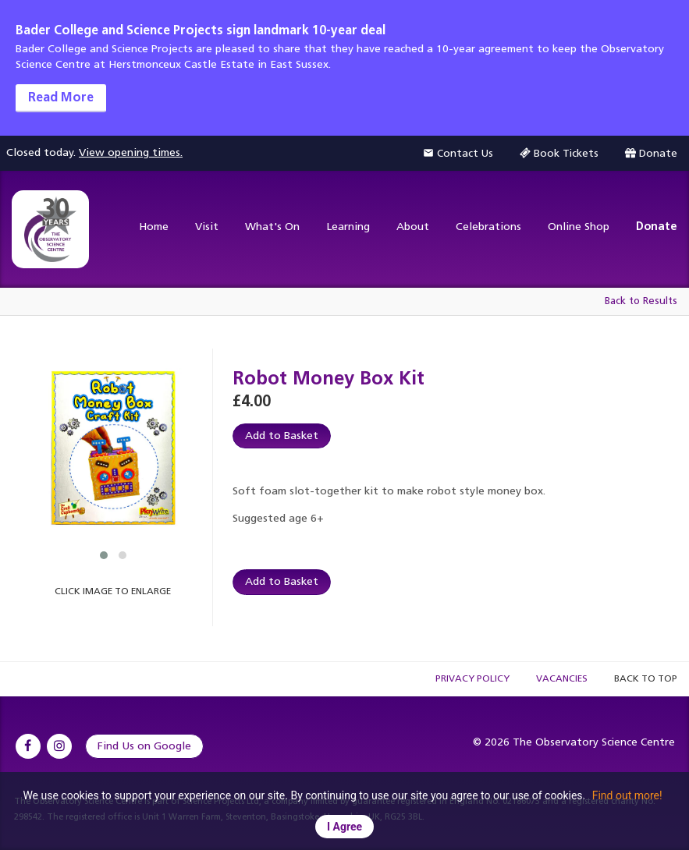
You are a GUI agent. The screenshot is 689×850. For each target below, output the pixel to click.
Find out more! (627, 795)
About (412, 226)
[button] (103, 555)
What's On (272, 226)
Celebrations (488, 226)
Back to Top (645, 678)
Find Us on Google (144, 746)
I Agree (344, 826)
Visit (206, 226)
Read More (61, 97)
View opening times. (131, 152)
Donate (656, 226)
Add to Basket (281, 435)
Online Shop (578, 226)
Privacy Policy (472, 678)
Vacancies (562, 678)
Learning (348, 226)
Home (154, 226)
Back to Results (641, 300)
